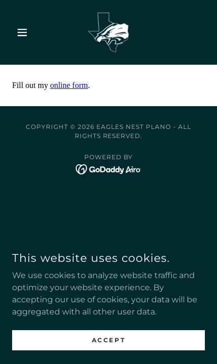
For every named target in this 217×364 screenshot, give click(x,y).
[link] (108, 32)
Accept (108, 340)
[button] (26, 32)
